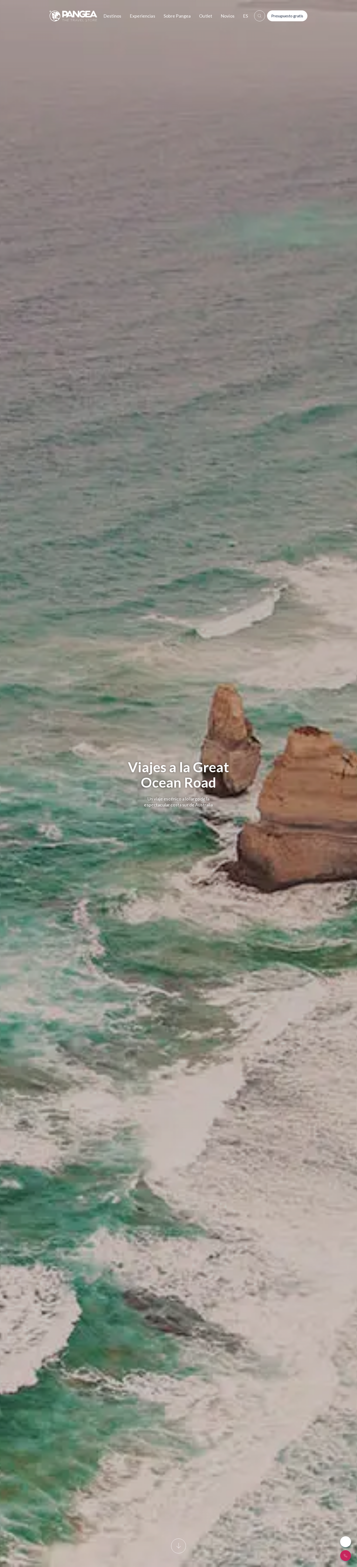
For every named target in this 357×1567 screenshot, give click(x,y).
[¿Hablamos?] (345, 1555)
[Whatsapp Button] (345, 1541)
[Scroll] (178, 1549)
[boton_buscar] (259, 15)
